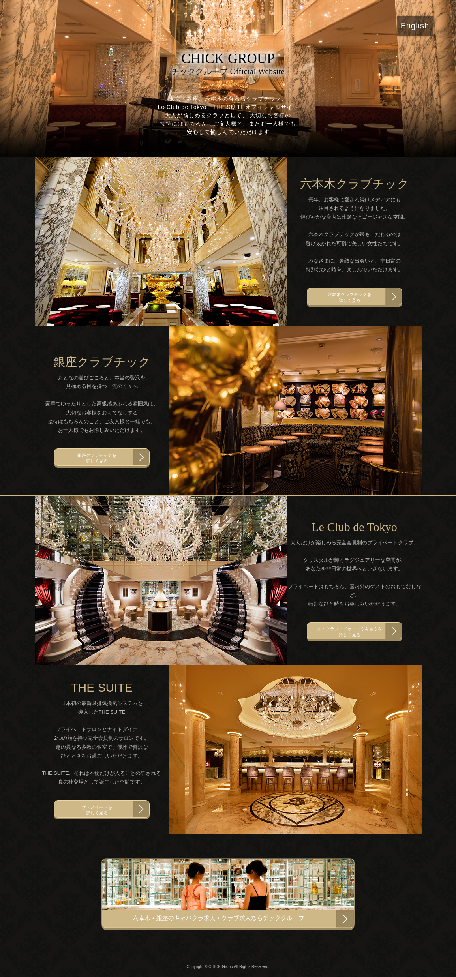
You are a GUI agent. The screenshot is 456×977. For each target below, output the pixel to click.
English (415, 25)
